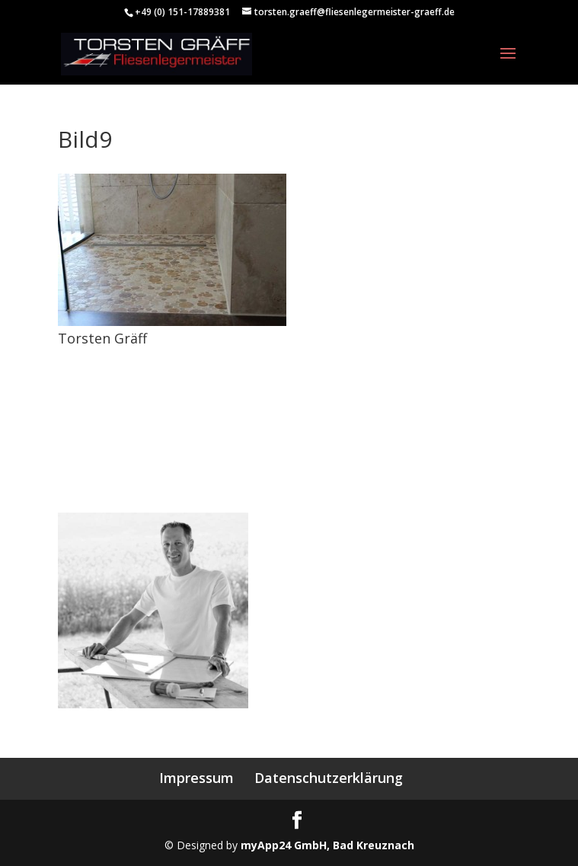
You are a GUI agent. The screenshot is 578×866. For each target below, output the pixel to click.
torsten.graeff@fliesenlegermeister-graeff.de (167, 481)
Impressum (196, 778)
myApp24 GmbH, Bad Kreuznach (327, 845)
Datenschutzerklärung (328, 778)
